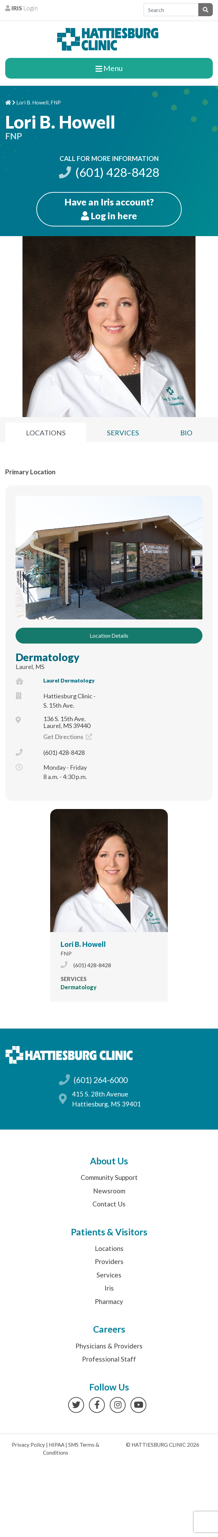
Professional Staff (109, 1359)
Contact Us (109, 1204)
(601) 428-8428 (109, 172)
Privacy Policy (28, 1445)
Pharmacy (109, 1301)
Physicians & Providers (109, 1346)
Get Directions (67, 736)
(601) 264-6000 (100, 1080)
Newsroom (109, 1191)
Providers (109, 1261)
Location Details (109, 635)
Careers (109, 1329)
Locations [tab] (46, 432)
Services (109, 1275)
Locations (109, 1248)
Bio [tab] (186, 432)
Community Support (109, 1177)
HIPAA (56, 1445)
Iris (109, 1288)
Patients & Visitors (109, 1231)
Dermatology (48, 657)
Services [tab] (123, 432)
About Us (109, 1160)
